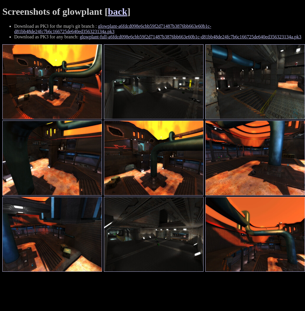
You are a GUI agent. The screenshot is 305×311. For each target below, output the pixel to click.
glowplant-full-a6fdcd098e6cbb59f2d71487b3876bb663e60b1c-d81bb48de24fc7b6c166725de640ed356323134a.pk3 (190, 36)
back (117, 11)
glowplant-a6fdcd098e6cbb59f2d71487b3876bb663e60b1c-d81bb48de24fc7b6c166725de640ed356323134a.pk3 (112, 29)
